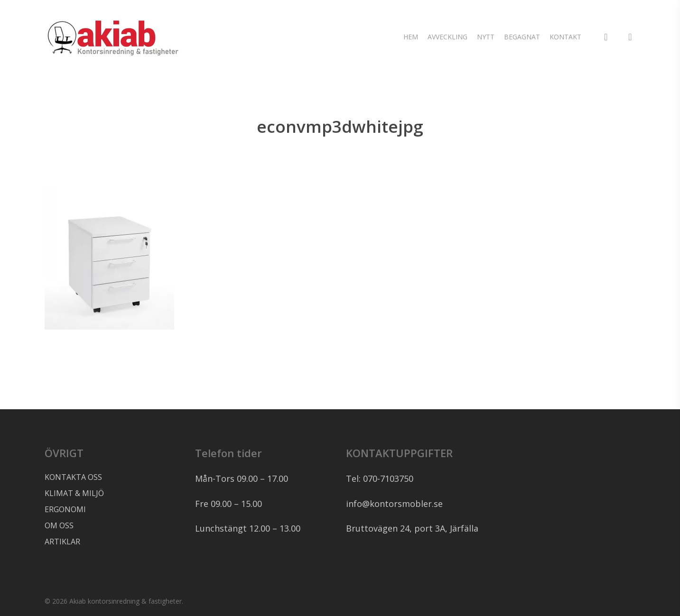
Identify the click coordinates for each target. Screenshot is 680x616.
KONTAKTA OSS (73, 477)
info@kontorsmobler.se (394, 503)
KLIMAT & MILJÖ (74, 493)
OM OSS (59, 525)
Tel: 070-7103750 (379, 478)
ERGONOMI (65, 509)
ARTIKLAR (62, 541)
